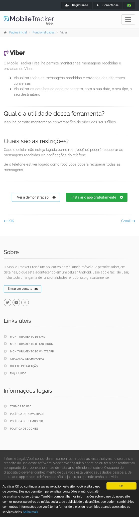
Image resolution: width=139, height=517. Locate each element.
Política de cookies (21, 428)
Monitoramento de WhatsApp (29, 351)
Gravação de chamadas (24, 358)
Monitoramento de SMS (24, 336)
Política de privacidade (24, 414)
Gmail (128, 221)
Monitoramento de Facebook (28, 344)
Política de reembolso (23, 421)
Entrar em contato (23, 288)
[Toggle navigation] (128, 19)
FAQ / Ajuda (15, 373)
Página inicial (18, 32)
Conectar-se (107, 5)
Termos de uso (18, 406)
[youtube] (16, 302)
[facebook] (25, 302)
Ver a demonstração (36, 197)
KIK (9, 221)
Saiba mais (30, 512)
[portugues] (129, 5)
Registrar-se (76, 5)
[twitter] (7, 302)
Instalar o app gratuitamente (97, 197)
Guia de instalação (21, 366)
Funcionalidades (44, 32)
